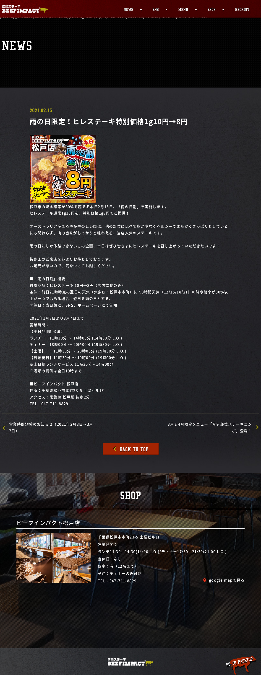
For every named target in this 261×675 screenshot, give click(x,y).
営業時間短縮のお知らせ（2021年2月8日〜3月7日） (51, 427)
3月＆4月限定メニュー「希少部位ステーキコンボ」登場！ (210, 427)
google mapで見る (227, 580)
